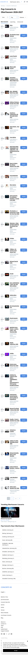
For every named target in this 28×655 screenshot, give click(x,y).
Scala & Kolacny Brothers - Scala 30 (14, 467)
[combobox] (16, 1)
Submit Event (4, 629)
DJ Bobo (12, 238)
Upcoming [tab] (12, 22)
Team (2, 625)
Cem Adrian (13, 137)
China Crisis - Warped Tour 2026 (14, 487)
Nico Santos (13, 185)
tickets (23, 26)
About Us (3, 622)
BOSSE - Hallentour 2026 (14, 343)
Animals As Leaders (13, 430)
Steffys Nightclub (14, 27)
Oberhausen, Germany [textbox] (15, 2)
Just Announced (5, 599)
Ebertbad (12, 470)
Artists (2, 607)
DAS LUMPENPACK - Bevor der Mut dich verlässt (14, 284)
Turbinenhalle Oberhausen (13, 83)
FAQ (2, 627)
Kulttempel (12, 433)
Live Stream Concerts (6, 615)
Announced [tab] (20, 22)
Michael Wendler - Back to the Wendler (14, 454)
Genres (2, 604)
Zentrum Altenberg (14, 490)
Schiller (12, 353)
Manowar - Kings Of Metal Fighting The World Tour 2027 (14, 225)
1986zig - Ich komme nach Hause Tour (13, 250)
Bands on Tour (4, 597)
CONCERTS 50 (4, 2)
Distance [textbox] (22, 17)
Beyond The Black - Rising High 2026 (14, 409)
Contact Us (3, 623)
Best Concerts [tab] (4, 21)
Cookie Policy (4, 638)
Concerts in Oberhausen (11, 5)
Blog (2, 618)
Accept (11, 273)
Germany (3, 5)
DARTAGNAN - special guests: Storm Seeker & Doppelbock (14, 397)
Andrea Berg (13, 295)
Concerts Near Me (5, 602)
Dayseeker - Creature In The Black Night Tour (14, 79)
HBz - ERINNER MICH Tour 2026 (14, 92)
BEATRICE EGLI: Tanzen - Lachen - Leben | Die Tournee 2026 (14, 330)
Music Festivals (4, 612)
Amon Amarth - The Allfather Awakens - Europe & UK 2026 (14, 198)
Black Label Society (13, 67)
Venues (2, 610)
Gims (11, 25)
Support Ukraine (5, 631)
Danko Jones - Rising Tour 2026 (14, 364)
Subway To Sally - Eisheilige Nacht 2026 (14, 442)
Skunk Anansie (14, 318)
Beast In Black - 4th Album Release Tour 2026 (14, 165)
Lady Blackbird (13, 477)
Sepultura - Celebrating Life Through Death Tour (14, 115)
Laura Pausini (13, 56)
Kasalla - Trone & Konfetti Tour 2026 (14, 419)
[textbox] (14, 17)
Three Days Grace (14, 47)
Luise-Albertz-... (14, 139)
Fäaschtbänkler (14, 175)
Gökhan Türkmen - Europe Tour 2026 (14, 102)
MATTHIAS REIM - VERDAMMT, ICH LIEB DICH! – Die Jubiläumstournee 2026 (14, 149)
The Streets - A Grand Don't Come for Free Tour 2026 (14, 212)
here (18, 647)
